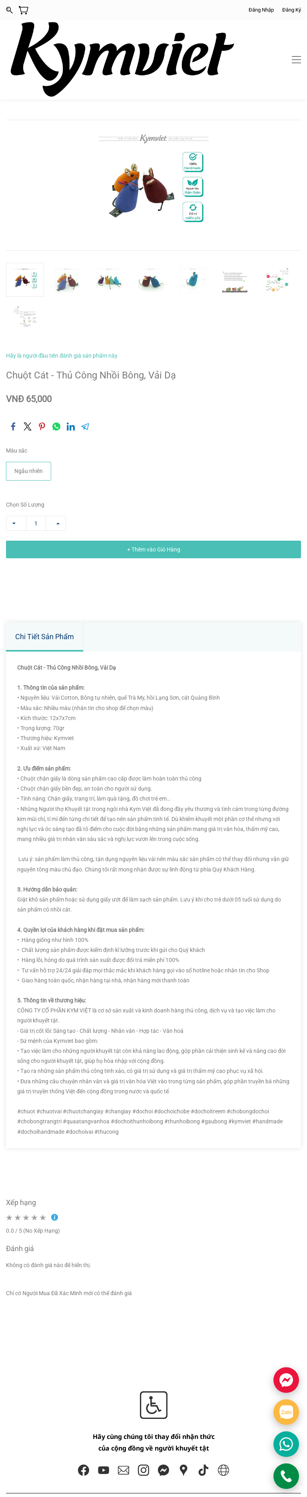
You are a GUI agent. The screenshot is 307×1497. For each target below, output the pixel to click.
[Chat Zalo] (286, 1412)
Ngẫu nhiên (28, 414)
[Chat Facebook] (286, 1380)
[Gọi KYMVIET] (286, 1476)
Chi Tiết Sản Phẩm (44, 579)
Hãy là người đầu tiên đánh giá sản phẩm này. (62, 298)
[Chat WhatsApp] (286, 1444)
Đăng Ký (291, 10)
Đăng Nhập (261, 10)
